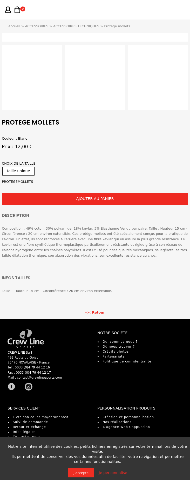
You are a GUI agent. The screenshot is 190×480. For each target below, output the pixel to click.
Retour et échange (29, 427)
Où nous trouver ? (119, 346)
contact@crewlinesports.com (39, 377)
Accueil (14, 26)
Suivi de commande (30, 422)
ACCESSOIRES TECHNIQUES (76, 26)
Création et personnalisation (128, 417)
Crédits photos (116, 351)
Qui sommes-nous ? (120, 341)
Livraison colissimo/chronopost (40, 417)
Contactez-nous (27, 437)
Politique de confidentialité (127, 361)
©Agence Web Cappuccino (126, 427)
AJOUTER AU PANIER (95, 199)
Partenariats (114, 356)
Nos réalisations (117, 422)
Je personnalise (113, 473)
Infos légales (24, 432)
